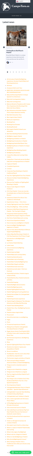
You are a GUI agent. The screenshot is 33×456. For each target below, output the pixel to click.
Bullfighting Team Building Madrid (16, 150)
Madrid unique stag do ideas (15, 312)
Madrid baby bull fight (13, 252)
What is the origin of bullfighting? (16, 432)
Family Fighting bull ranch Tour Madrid (18, 204)
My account (10, 314)
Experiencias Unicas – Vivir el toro (16, 202)
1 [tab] (7, 72)
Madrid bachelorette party (14, 257)
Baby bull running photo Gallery (16, 99)
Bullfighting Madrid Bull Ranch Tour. (17, 143)
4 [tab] (16, 72)
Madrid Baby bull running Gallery (16, 254)
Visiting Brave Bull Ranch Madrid (16, 35)
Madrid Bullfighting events (14, 287)
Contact (9, 168)
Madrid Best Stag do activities (15, 264)
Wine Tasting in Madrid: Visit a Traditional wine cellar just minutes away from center (18, 443)
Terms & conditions (12, 351)
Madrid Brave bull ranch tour (15, 266)
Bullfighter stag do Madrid (14, 136)
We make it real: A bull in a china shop (17, 425)
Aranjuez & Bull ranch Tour (14, 88)
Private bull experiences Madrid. (16, 324)
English (19, 1)
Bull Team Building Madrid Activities (17, 133)
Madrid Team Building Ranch (15, 305)
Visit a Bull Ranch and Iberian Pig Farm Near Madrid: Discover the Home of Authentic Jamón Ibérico (18, 412)
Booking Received (12, 127)
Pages (8, 319)
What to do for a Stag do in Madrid (17, 434)
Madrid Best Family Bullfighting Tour (17, 262)
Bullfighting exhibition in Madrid (16, 138)
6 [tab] (22, 72)
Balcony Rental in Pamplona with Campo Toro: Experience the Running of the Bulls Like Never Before (18, 106)
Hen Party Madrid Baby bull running (17, 218)
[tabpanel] (16, 47)
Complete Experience (13, 166)
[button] (20, 452)
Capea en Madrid (12, 164)
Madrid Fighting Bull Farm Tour (16, 289)
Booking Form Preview (13, 124)
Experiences (9, 48)
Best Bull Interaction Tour (14, 115)
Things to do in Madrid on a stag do (17, 372)
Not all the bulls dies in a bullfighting (17, 317)
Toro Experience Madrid (14, 385)
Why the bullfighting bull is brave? (16, 439)
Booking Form (11, 122)
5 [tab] (19, 72)
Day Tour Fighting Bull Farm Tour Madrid (18, 175)
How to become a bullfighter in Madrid (18, 223)
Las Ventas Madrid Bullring (14, 243)
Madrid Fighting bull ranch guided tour (18, 292)
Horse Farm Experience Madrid (16, 220)
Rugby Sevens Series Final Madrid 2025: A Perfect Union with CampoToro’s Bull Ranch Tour (18, 333)
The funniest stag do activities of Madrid (18, 358)
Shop (8, 342)
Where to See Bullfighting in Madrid (17, 436)
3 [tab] (13, 72)
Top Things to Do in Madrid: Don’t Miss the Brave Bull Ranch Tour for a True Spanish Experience (18, 380)
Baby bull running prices (14, 101)
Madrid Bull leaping (12, 282)
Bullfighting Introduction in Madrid (17, 141)
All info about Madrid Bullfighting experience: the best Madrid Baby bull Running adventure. (18, 81)
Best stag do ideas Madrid (14, 117)
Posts (8, 322)
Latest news (10, 245)
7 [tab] (25, 72)
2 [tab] (10, 72)
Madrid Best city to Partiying (15, 259)
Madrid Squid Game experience (16, 298)
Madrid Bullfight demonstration (16, 284)
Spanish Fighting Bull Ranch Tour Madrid (18, 344)
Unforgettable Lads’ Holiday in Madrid (18, 396)
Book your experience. (13, 119)
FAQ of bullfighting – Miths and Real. (17, 206)
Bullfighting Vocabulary (13, 152)
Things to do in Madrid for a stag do (17, 369)
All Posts (9, 85)
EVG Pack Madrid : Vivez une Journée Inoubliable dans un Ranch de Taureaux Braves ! (18, 193)
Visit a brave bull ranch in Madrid (16, 407)
